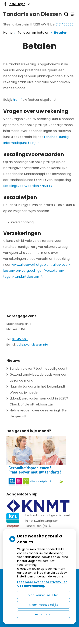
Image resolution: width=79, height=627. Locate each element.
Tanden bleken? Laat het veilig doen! (38, 368)
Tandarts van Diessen (32, 14)
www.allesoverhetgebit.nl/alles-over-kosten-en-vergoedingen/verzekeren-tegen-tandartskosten (37, 270)
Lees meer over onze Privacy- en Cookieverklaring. (42, 584)
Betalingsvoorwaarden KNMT (27, 186)
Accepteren (43, 614)
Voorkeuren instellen (43, 595)
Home (8, 32)
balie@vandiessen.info (32, 345)
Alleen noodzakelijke (43, 605)
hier (17, 99)
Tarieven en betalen (33, 32)
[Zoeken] (66, 14)
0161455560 (20, 339)
